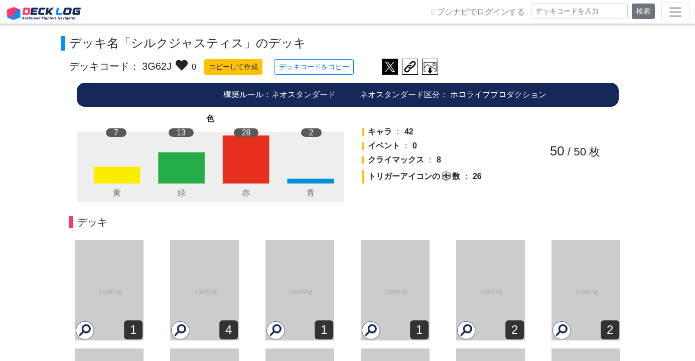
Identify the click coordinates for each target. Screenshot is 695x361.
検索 (643, 11)
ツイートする (390, 67)
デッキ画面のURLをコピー (410, 67)
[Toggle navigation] (675, 12)
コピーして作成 (233, 67)
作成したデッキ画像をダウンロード (430, 67)
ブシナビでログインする (478, 12)
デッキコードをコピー (314, 67)
